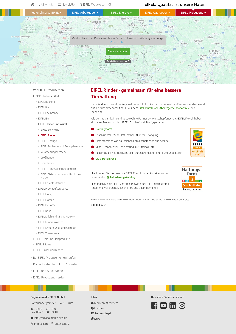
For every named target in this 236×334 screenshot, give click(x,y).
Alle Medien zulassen (118, 61)
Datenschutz (62, 323)
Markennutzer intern (104, 303)
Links (95, 318)
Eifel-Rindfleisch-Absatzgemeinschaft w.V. (164, 108)
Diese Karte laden (118, 51)
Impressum (41, 323)
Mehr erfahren (118, 42)
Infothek (97, 308)
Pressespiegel (101, 313)
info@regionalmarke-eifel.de (49, 317)
